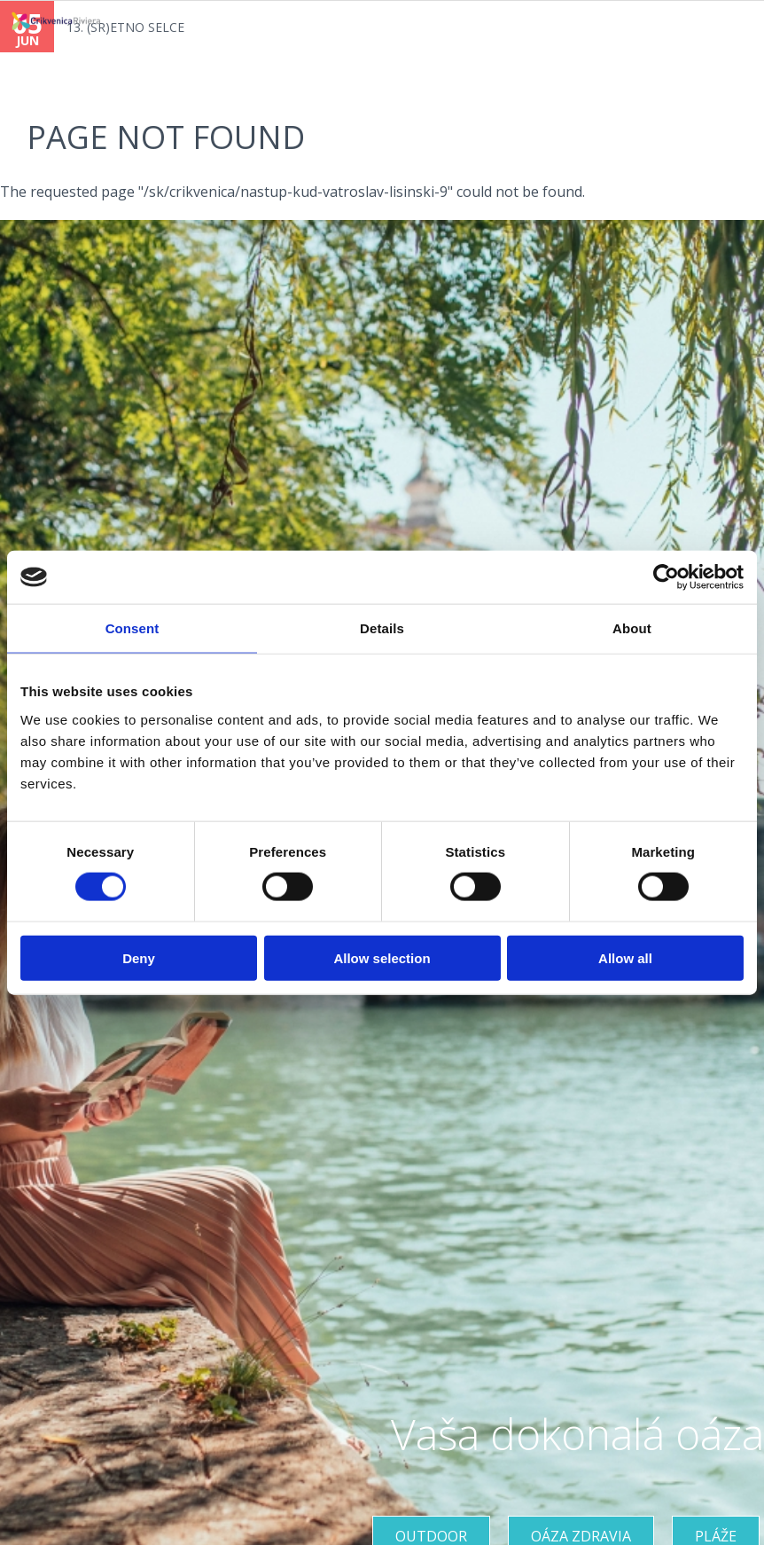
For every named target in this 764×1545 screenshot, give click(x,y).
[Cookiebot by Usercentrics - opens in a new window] (666, 577)
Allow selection (381, 957)
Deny (138, 957)
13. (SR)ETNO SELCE (125, 27)
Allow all (625, 957)
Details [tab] (382, 628)
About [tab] (631, 628)
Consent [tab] (132, 628)
